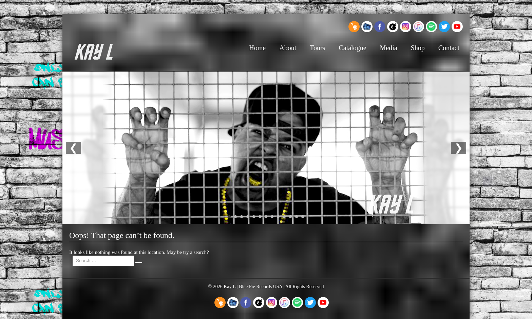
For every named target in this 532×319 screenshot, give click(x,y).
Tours (317, 48)
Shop (418, 48)
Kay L (229, 286)
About (287, 48)
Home (257, 48)
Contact (448, 48)
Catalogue (352, 48)
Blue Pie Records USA (260, 286)
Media (388, 48)
